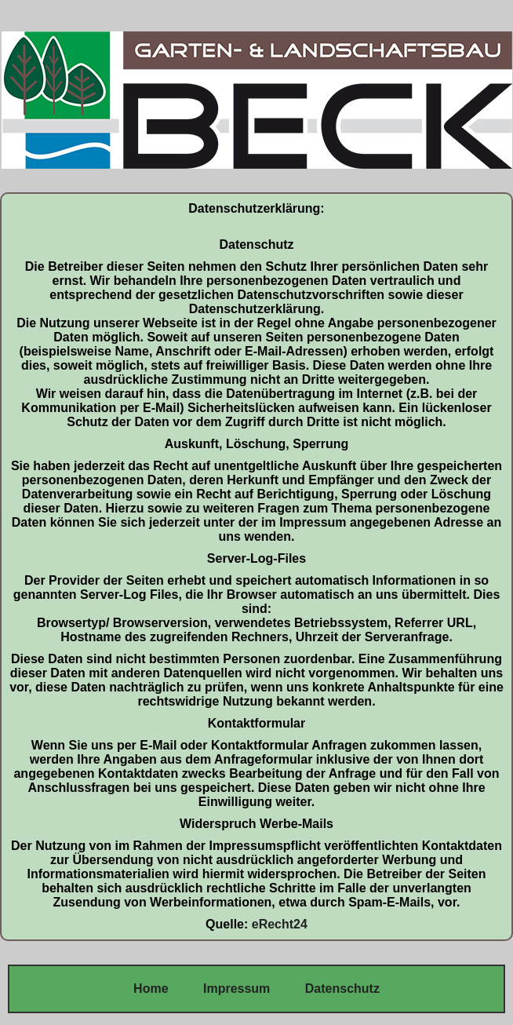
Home (150, 988)
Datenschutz (342, 988)
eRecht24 (279, 924)
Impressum (235, 988)
